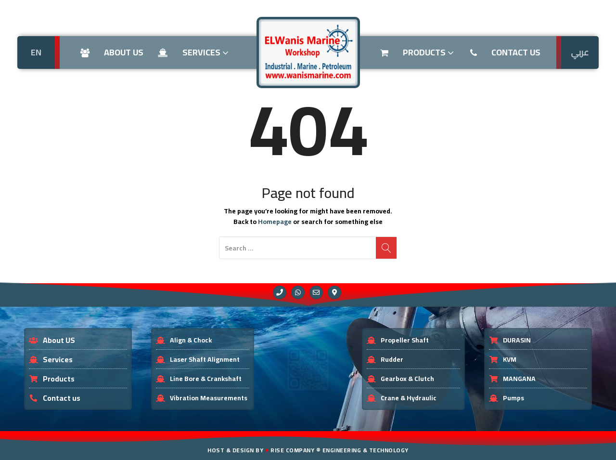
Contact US (505, 52)
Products (418, 52)
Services (194, 52)
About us (111, 52)
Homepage (275, 221)
